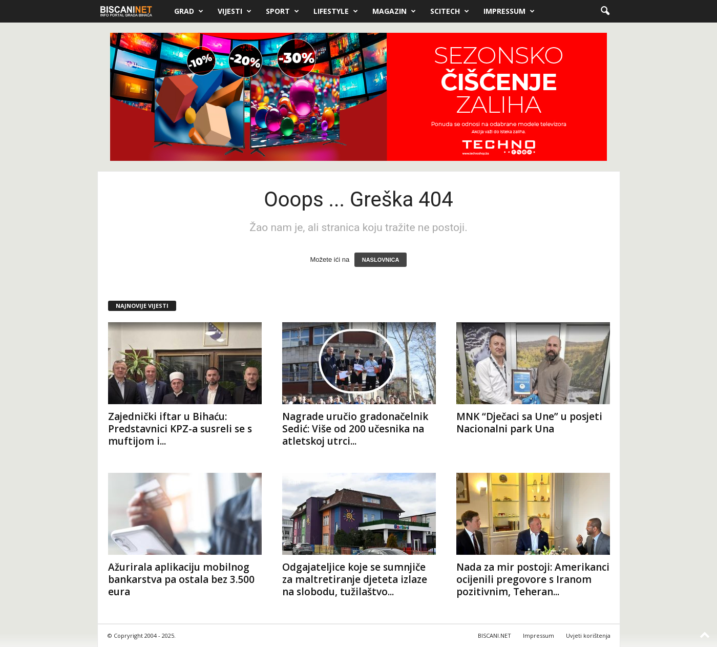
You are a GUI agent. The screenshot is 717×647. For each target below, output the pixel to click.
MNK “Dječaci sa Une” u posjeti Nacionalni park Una (529, 422)
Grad (188, 11)
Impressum (509, 11)
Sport (282, 11)
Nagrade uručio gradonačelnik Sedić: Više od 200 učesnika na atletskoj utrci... (355, 429)
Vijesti (234, 11)
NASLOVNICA (380, 260)
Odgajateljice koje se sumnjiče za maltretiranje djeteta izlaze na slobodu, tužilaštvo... (354, 579)
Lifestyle (335, 11)
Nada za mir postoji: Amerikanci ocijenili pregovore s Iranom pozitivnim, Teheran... (532, 579)
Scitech (449, 11)
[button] (605, 11)
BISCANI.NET (494, 635)
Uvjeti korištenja (588, 635)
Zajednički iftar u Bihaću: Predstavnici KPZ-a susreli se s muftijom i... (180, 429)
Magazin (394, 11)
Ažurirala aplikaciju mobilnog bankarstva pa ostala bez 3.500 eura (181, 579)
